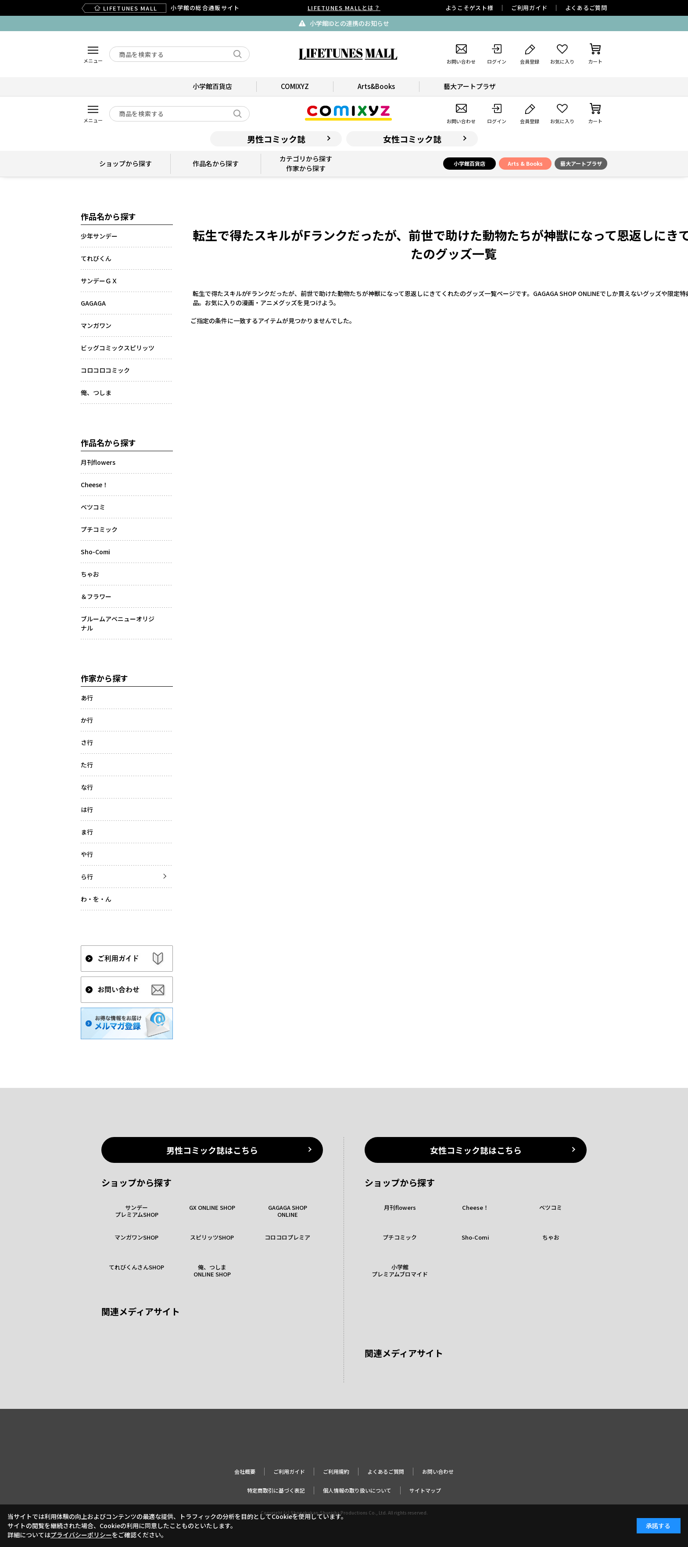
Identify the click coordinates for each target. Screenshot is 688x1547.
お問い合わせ (438, 1471)
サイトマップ (425, 1490)
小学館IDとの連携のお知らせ (349, 23)
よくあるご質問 (586, 8)
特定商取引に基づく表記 (276, 1490)
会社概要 (244, 1471)
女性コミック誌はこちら (476, 1150)
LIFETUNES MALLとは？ (344, 8)
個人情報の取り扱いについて (357, 1490)
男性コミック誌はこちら (212, 1150)
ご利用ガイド (529, 8)
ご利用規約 (336, 1471)
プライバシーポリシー (81, 1534)
